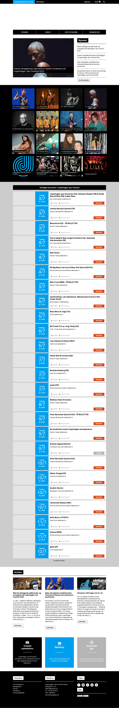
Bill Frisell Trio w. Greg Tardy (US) (64, 326)
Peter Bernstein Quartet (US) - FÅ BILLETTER (69, 414)
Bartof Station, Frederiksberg (59, 302)
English (88, 2)
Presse (15, 689)
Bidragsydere (17, 686)
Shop (98, 2)
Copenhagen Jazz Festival (24, 2)
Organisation (94, 32)
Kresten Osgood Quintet (60, 443)
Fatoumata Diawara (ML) (60, 502)
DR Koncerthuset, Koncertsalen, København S (65, 270)
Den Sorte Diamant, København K (60, 199)
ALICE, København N (56, 314)
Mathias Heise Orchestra (60, 399)
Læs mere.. (18, 625)
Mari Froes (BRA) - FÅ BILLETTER (64, 281)
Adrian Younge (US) (58, 473)
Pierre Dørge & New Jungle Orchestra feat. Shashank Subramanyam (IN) (72, 239)
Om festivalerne (71, 32)
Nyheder (82, 40)
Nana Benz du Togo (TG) (60, 311)
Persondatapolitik (18, 693)
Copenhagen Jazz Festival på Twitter (83, 685)
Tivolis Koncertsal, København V (65, 329)
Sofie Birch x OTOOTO (59, 517)
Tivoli (51, 329)
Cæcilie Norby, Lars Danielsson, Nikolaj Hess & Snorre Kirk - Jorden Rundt (75, 297)
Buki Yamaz (55, 252)
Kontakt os (16, 691)
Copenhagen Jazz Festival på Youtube (96, 685)
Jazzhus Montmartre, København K (61, 211)
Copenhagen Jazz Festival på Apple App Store (80, 696)
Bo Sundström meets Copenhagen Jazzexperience (71, 429)
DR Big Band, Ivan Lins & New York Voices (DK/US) (71, 267)
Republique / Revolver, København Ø (61, 491)
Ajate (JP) (54, 546)
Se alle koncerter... (59, 560)
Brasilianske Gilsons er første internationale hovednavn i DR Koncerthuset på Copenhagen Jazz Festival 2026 (91, 73)
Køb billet (99, 203)
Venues (48, 32)
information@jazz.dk (52, 695)
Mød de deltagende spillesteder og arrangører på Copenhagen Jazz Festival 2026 (90, 48)
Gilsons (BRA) (55, 531)
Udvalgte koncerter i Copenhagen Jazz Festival (59, 187)
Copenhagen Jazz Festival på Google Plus (87, 685)
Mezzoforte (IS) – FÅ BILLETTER (63, 223)
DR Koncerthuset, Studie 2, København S (63, 388)
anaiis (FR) (54, 384)
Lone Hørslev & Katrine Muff (62, 340)
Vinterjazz (40, 2)
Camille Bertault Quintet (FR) (62, 208)
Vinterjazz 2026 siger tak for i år (90, 592)
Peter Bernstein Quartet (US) (62, 458)
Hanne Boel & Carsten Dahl (61, 355)
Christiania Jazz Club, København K (61, 447)
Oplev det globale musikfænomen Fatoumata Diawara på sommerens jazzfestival (88, 64)
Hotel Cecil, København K (58, 344)
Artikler (18, 572)
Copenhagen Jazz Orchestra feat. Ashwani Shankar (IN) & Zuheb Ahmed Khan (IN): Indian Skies (77, 194)
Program (24, 32)
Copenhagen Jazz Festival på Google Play (85, 696)
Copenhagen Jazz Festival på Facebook (78, 685)
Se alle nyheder (84, 80)
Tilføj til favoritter (64, 203)
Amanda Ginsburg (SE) (59, 370)
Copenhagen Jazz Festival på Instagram (92, 685)
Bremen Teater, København (58, 226)
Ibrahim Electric (56, 487)
